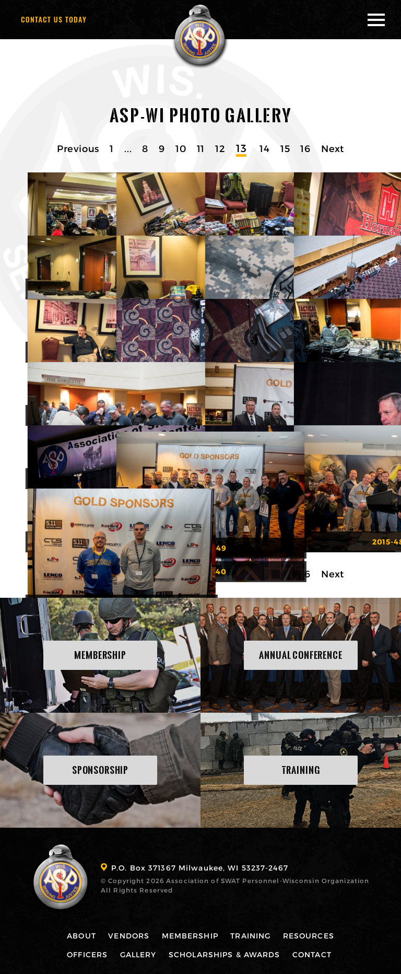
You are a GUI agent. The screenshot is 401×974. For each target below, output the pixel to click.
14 (265, 148)
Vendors (128, 935)
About (80, 935)
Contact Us (54, 19)
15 (285, 148)
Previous (78, 148)
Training (251, 935)
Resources (310, 935)
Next (332, 148)
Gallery (137, 953)
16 (305, 148)
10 (180, 148)
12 (220, 148)
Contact (313, 953)
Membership (190, 935)
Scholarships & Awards (224, 953)
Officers (85, 953)
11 (201, 148)
